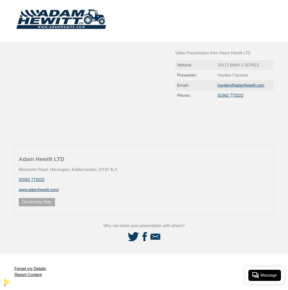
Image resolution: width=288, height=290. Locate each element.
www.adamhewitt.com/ (39, 190)
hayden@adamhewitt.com (241, 85)
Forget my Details (30, 268)
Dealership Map (37, 202)
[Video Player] (92, 94)
